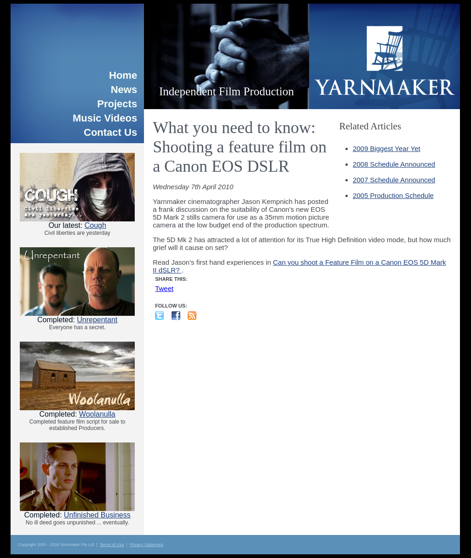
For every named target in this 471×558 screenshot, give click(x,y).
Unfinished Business (97, 515)
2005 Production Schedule (393, 195)
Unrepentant (97, 320)
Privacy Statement (146, 544)
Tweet (164, 288)
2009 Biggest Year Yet (386, 148)
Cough (95, 225)
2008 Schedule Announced (394, 164)
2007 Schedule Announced (394, 180)
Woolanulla (97, 414)
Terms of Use (112, 544)
